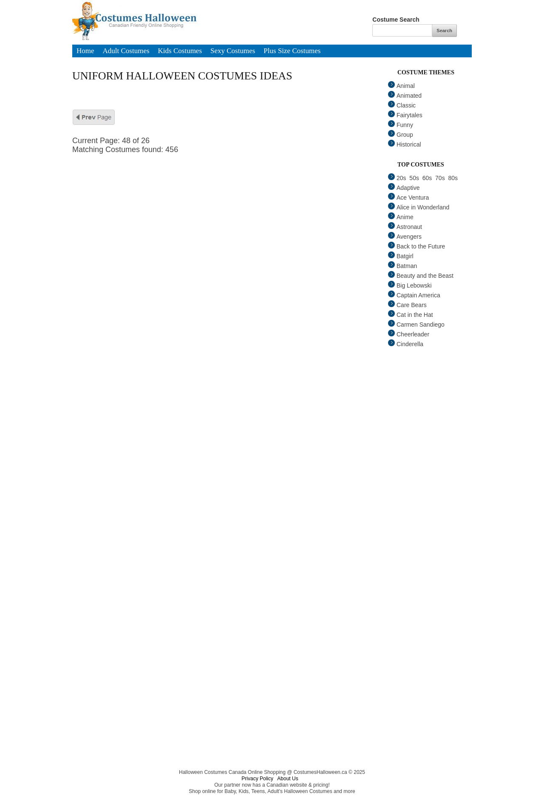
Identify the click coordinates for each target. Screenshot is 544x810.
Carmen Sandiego (416, 324)
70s (440, 178)
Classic (402, 105)
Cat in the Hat (410, 314)
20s (397, 178)
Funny (400, 124)
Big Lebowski (410, 285)
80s (453, 178)
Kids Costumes (180, 51)
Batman (402, 265)
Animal (401, 85)
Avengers (405, 236)
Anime (401, 217)
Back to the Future (416, 246)
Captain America (414, 295)
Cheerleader (408, 334)
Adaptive (403, 187)
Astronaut (405, 226)
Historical (404, 144)
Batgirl (401, 256)
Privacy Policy (257, 779)
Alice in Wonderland (418, 207)
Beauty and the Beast (420, 275)
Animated (405, 95)
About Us (287, 779)
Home (85, 51)
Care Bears (407, 305)
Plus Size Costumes (292, 51)
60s (427, 178)
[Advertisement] (233, 213)
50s (414, 178)
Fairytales (405, 115)
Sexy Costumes (232, 51)
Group (400, 134)
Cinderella (405, 344)
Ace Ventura (408, 197)
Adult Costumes (126, 51)
